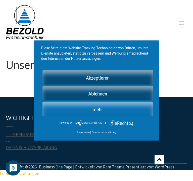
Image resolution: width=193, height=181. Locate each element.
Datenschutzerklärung (103, 132)
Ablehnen (97, 93)
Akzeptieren (98, 77)
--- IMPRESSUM (20, 134)
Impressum (83, 132)
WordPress (164, 167)
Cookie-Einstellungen (19, 173)
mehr (97, 109)
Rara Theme (114, 167)
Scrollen (159, 159)
